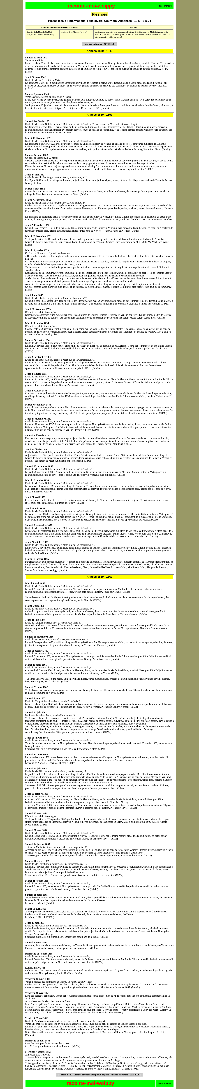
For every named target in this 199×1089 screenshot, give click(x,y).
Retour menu (165, 6)
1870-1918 (109, 44)
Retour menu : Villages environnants (77, 1075)
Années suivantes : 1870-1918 (125, 1075)
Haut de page (102, 1075)
